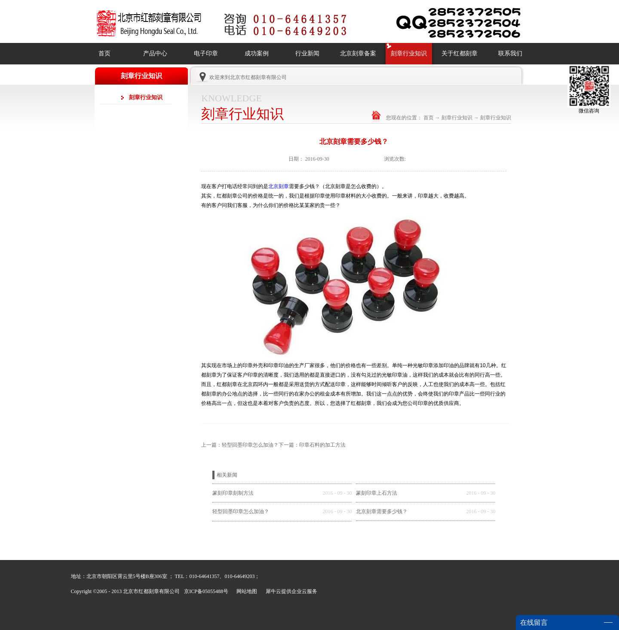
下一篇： (312, 445)
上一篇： (240, 445)
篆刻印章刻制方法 (233, 493)
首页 (104, 53)
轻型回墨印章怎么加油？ (240, 511)
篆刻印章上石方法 (376, 493)
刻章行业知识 (456, 118)
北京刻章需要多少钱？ (382, 511)
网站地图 (245, 591)
